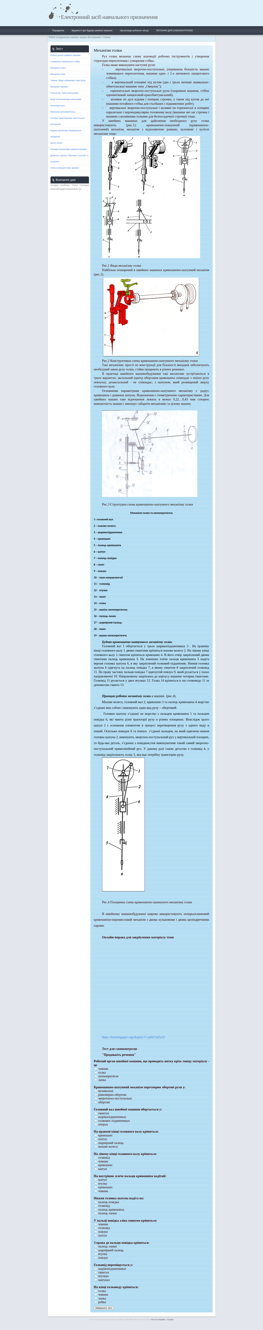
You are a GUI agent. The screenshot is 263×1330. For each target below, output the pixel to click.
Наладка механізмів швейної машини (69, 149)
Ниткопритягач (58, 105)
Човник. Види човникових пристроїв (68, 80)
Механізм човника (59, 87)
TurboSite (170, 1319)
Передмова (58, 30)
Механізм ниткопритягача (63, 112)
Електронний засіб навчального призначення (109, 17)
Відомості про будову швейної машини (92, 30)
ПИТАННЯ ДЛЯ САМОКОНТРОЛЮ (174, 30)
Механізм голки (58, 74)
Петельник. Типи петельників (64, 93)
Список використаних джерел (65, 168)
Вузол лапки (56, 143)
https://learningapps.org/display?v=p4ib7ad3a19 (133, 1037)
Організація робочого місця (134, 30)
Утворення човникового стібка (65, 61)
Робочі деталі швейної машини (66, 55)
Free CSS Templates (158, 1319)
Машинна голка (58, 68)
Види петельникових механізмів (66, 99)
